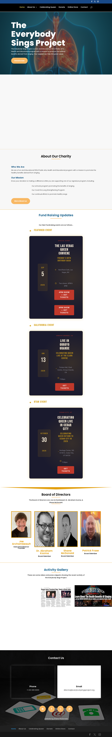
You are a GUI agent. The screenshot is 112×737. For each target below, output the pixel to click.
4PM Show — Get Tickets (64, 294)
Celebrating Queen (48, 8)
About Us (31, 8)
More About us (20, 201)
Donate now (19, 61)
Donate (62, 8)
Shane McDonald (61, 719)
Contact (84, 8)
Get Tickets (64, 386)
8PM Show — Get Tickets (64, 310)
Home (22, 8)
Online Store (73, 8)
